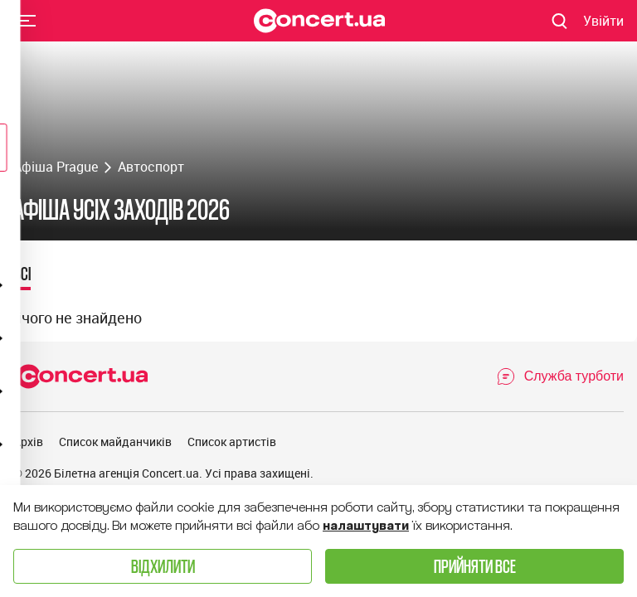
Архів (28, 441)
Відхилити (163, 566)
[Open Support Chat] (560, 376)
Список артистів (231, 441)
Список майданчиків (115, 441)
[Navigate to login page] (603, 21)
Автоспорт (151, 167)
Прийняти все (475, 566)
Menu (27, 20)
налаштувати (366, 525)
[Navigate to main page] (319, 21)
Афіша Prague (55, 167)
